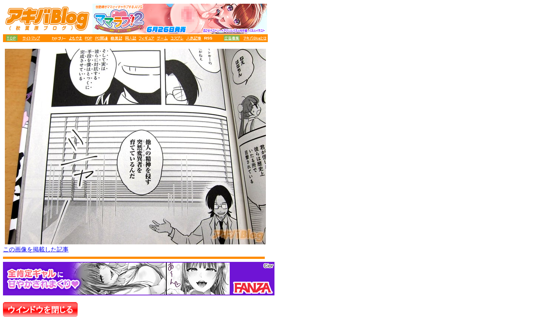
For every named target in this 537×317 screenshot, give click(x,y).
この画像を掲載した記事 (36, 249)
